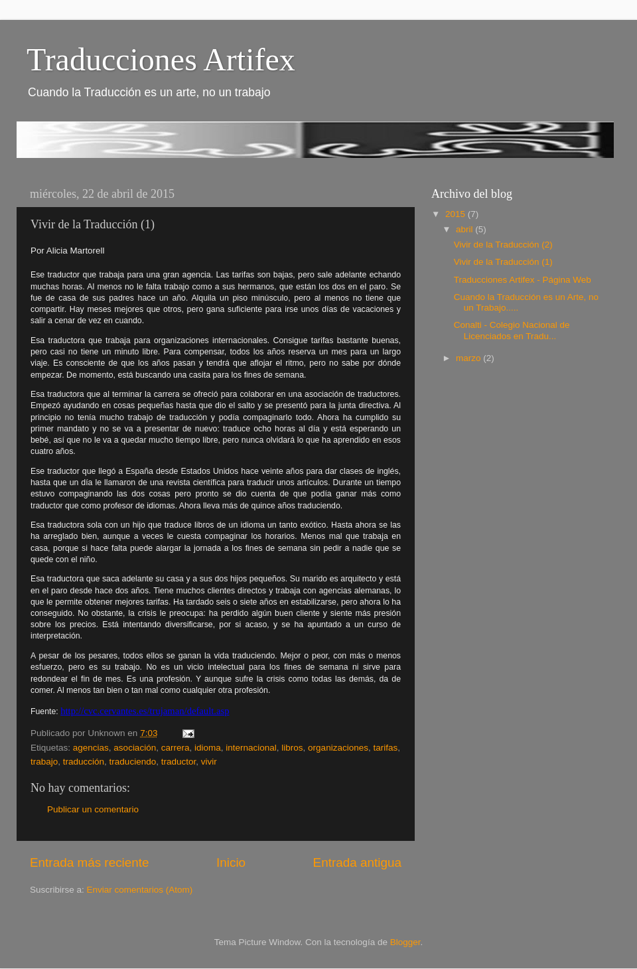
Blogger (405, 942)
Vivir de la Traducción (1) (503, 262)
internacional (251, 748)
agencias (91, 748)
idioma (207, 748)
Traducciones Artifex (161, 59)
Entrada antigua (357, 862)
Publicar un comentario (93, 809)
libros (292, 748)
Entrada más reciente (89, 862)
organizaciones (338, 748)
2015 (456, 214)
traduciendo (133, 762)
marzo (469, 358)
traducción (83, 762)
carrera (175, 748)
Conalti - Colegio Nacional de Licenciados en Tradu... (512, 330)
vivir (209, 762)
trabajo (44, 762)
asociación (134, 748)
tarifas (385, 748)
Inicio (231, 862)
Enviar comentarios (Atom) (140, 890)
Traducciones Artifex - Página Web (522, 280)
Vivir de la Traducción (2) (503, 245)
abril (465, 229)
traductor (178, 762)
